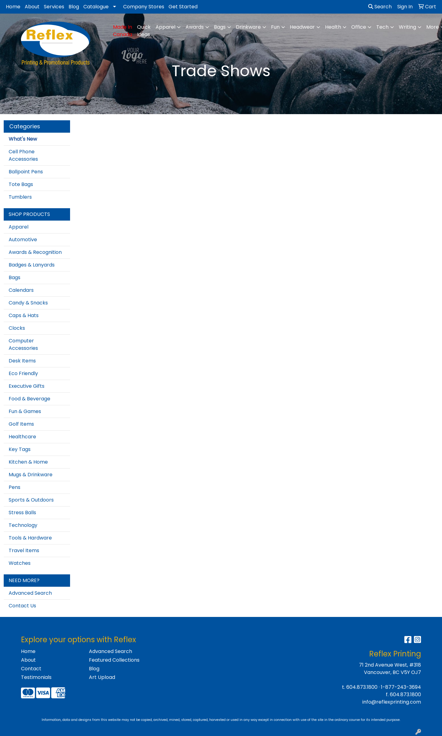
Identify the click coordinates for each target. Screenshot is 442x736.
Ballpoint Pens (26, 171)
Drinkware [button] (248, 27)
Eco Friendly (23, 373)
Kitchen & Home (28, 461)
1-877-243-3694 (401, 687)
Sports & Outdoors (31, 499)
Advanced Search (30, 593)
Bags (14, 277)
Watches (20, 563)
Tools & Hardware (30, 537)
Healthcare (22, 436)
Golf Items (21, 424)
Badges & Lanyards (32, 264)
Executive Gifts (26, 386)
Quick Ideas (144, 30)
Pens (14, 487)
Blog (74, 6)
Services (54, 6)
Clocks (17, 328)
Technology (23, 525)
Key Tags (20, 449)
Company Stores (143, 6)
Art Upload (102, 677)
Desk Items (22, 360)
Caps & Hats (24, 315)
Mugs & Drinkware (30, 474)
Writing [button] (407, 27)
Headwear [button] (302, 27)
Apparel (18, 226)
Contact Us (22, 605)
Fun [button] (275, 27)
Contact (31, 668)
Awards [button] (195, 27)
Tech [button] (382, 27)
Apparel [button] (165, 27)
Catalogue (96, 6)
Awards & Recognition (35, 252)
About (32, 6)
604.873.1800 (361, 687)
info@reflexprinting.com (391, 701)
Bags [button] (220, 27)
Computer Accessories (23, 344)
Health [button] (333, 27)
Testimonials (36, 677)
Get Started (183, 6)
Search (380, 6)
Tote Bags (21, 184)
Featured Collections (114, 660)
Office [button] (358, 27)
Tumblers (20, 197)
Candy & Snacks (28, 302)
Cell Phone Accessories (23, 155)
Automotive (23, 239)
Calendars (21, 290)
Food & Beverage (29, 398)
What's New (23, 139)
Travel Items (24, 550)
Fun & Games (25, 411)
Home (13, 6)
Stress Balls (22, 512)
